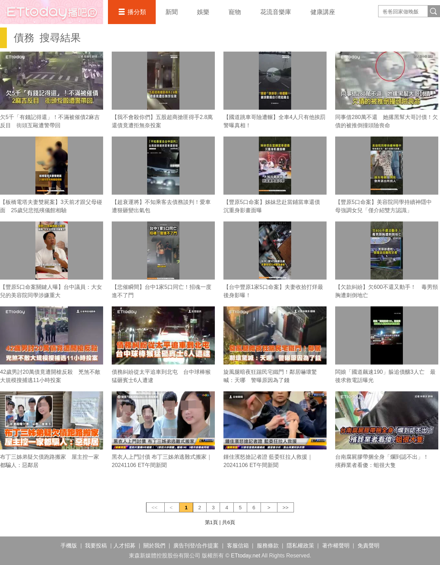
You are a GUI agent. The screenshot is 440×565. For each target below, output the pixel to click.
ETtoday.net (245, 555)
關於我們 (154, 545)
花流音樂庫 (275, 12)
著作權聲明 (336, 545)
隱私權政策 (300, 545)
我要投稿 (96, 545)
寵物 (235, 12)
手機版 (68, 545)
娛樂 (203, 12)
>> (286, 507)
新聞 (171, 12)
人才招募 (124, 545)
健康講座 (322, 12)
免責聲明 (369, 545)
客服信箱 (238, 545)
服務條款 (268, 545)
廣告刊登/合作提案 (196, 545)
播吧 (51, 12)
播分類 (137, 12)
